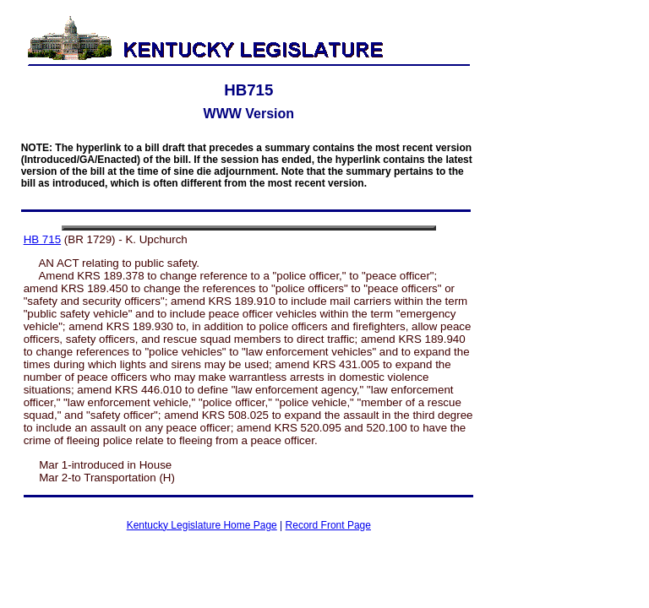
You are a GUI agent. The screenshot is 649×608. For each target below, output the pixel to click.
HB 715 (42, 239)
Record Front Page (328, 525)
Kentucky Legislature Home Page (202, 525)
